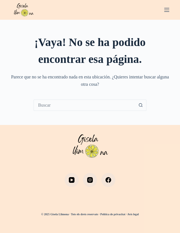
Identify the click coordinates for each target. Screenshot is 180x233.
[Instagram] (90, 180)
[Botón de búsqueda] (140, 105)
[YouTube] (72, 180)
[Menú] (166, 9)
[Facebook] (108, 180)
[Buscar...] (84, 105)
